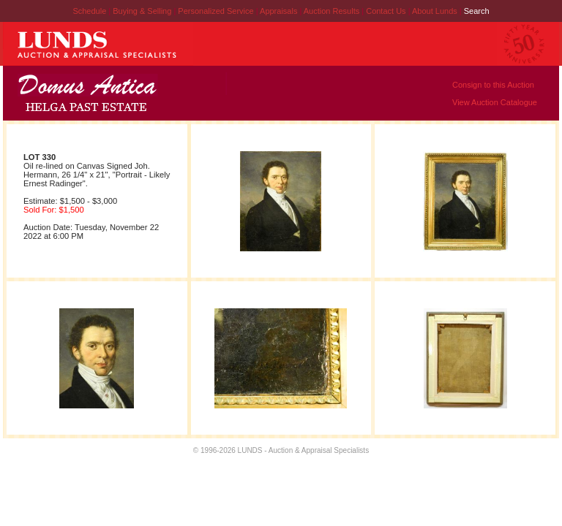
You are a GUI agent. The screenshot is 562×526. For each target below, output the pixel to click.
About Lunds (436, 11)
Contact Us (385, 11)
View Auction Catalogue (494, 102)
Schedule (89, 11)
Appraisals (279, 11)
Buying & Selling (143, 11)
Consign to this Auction (493, 84)
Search (477, 11)
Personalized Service (216, 11)
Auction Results (332, 11)
